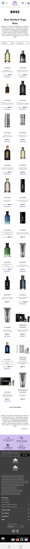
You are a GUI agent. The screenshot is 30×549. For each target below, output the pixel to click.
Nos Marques (5, 502)
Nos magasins (24, 484)
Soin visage (13, 481)
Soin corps (20, 481)
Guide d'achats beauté (8, 487)
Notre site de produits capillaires (11, 495)
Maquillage (5, 481)
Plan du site (18, 493)
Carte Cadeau (5, 504)
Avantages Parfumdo (7, 493)
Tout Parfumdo (15, 484)
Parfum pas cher (6, 478)
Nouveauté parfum (18, 478)
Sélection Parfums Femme (9, 509)
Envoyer (25, 457)
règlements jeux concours (9, 490)
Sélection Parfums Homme (9, 507)
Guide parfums (19, 487)
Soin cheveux (5, 484)
